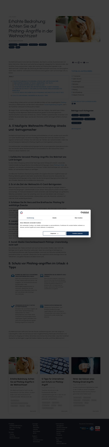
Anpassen (54, 233)
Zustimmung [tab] (30, 217)
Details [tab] (54, 217)
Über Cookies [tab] (79, 217)
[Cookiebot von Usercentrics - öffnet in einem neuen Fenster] (82, 212)
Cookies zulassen (77, 233)
